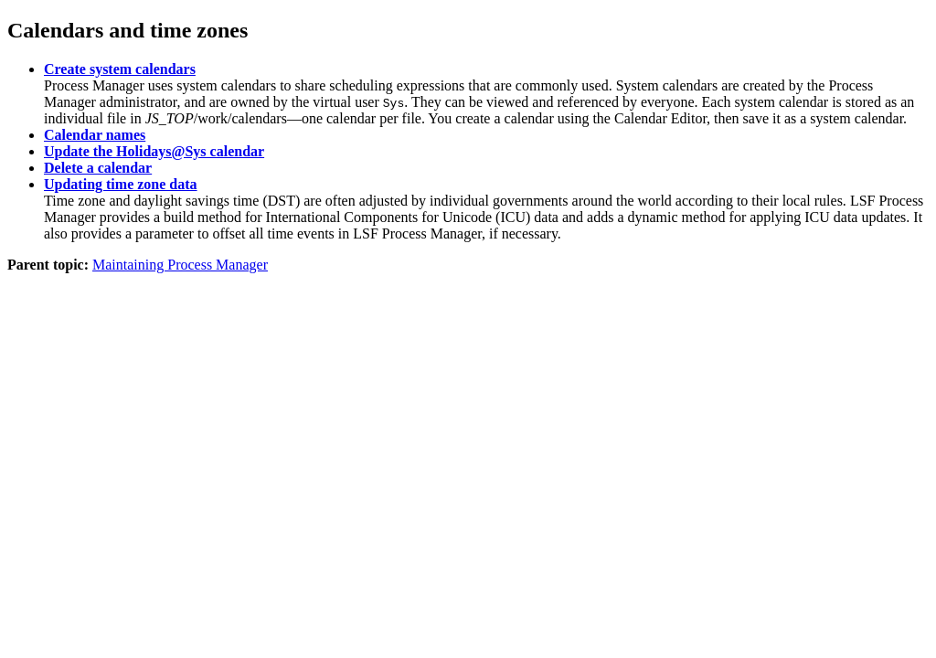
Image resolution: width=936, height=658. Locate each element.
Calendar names (94, 135)
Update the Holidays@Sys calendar (154, 151)
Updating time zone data (120, 184)
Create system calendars (120, 69)
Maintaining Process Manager (180, 264)
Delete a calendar (98, 167)
